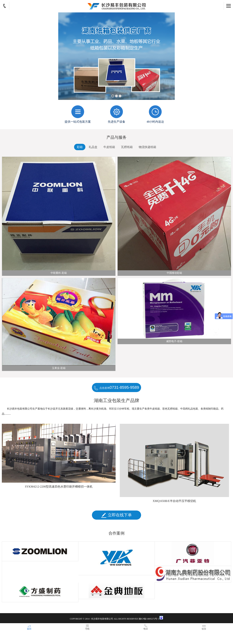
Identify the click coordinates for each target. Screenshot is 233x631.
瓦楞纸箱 (127, 147)
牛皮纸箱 (109, 147)
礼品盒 (93, 147)
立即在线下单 (116, 515)
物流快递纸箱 (147, 147)
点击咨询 (116, 387)
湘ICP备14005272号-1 (149, 619)
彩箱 (80, 147)
